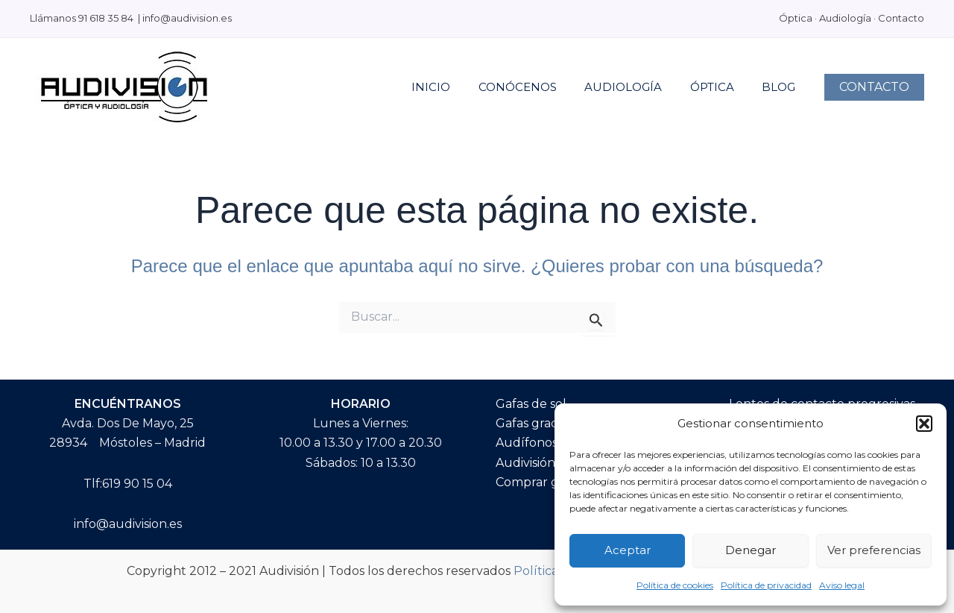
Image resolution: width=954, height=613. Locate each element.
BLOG (781, 87)
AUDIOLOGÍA (637, 87)
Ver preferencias (873, 550)
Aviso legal (842, 585)
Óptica (720, 87)
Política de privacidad (766, 585)
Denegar (750, 550)
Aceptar (627, 550)
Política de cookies (674, 585)
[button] (924, 423)
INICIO (456, 87)
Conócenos (537, 87)
